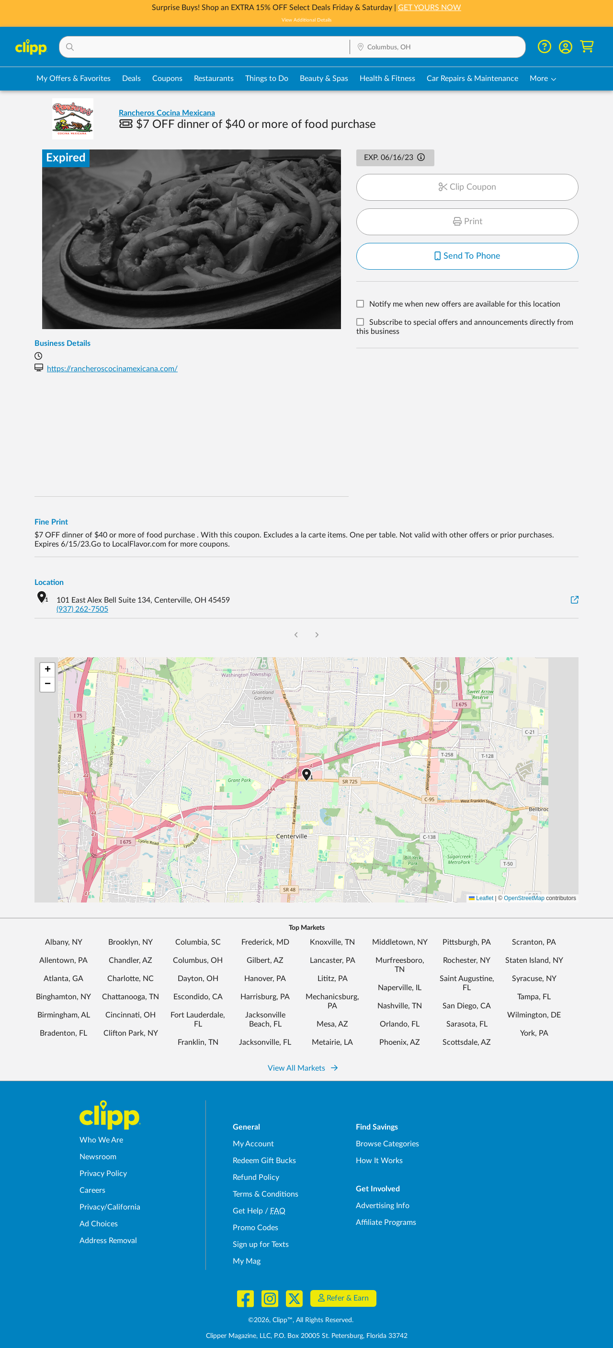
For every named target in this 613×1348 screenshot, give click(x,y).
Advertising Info (382, 1206)
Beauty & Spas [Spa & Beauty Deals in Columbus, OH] (324, 78)
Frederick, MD (265, 942)
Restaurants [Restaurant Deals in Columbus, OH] (214, 78)
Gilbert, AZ (265, 960)
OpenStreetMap (524, 898)
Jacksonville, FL (265, 1042)
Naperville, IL (399, 988)
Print (467, 222)
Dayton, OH (198, 978)
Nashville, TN (399, 1006)
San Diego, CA (467, 1006)
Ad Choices (98, 1224)
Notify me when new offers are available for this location (464, 304)
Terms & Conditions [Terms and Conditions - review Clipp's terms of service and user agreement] (265, 1194)
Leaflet (481, 898)
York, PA (534, 1033)
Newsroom (97, 1157)
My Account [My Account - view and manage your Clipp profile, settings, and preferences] (253, 1144)
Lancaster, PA (332, 960)
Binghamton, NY (63, 997)
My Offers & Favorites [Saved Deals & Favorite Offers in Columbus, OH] (73, 78)
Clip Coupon (467, 187)
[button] (204, 47)
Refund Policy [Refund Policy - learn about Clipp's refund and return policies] (256, 1177)
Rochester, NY (466, 960)
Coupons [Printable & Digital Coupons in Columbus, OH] (167, 78)
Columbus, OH (198, 960)
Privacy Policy (103, 1173)
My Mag (247, 1261)
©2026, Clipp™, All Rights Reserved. (300, 1320)
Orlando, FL (400, 1024)
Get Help (248, 1211)
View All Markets (303, 1068)
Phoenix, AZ (399, 1042)
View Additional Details (306, 20)
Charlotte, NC (130, 978)
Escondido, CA (198, 997)
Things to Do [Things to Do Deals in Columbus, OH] (266, 78)
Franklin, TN (198, 1042)
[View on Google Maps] (575, 600)
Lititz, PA (333, 978)
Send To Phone (467, 256)
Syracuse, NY (534, 978)
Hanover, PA (265, 978)
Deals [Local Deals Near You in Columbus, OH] (131, 78)
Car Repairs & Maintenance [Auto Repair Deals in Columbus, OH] (472, 78)
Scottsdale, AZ (467, 1042)
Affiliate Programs (386, 1222)
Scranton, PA (534, 942)
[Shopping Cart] (587, 46)
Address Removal (108, 1241)
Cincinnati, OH (130, 1015)
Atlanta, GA (63, 978)
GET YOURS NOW (429, 7)
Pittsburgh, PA (467, 942)
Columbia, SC (198, 942)
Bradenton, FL (63, 1033)
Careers (92, 1190)
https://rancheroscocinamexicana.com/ (112, 369)
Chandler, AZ (130, 960)
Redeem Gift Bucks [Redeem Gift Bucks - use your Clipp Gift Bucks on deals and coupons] (264, 1161)
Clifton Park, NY (130, 1033)
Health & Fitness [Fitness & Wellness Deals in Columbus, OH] (387, 78)
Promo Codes (255, 1228)
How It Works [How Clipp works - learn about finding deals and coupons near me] (379, 1161)
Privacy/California (109, 1207)
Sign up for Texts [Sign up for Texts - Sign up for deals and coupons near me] (261, 1244)
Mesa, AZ (332, 1024)
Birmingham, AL (63, 1015)
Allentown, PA (63, 960)
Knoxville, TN (332, 942)
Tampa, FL (534, 997)
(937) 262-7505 (82, 609)
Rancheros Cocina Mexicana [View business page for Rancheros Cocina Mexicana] (167, 113)
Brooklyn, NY (130, 942)
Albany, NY (63, 942)
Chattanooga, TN (130, 997)
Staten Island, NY (534, 960)
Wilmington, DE (534, 1015)
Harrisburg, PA (265, 997)
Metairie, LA (332, 1042)
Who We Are (101, 1140)
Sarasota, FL (467, 1024)
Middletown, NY (400, 942)
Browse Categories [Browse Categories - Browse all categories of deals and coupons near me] (387, 1144)
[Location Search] (438, 47)
